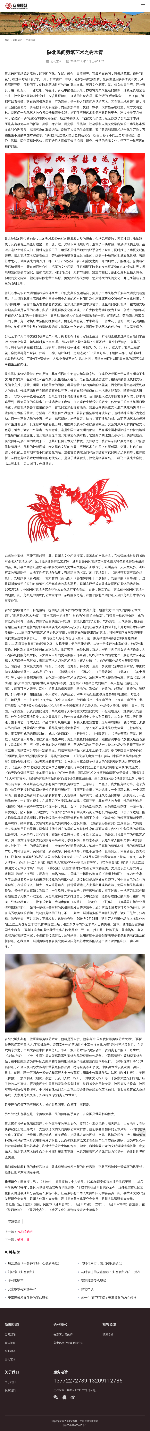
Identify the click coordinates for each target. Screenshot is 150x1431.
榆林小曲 (23, 1239)
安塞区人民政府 (63, 1334)
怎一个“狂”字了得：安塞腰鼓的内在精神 (108, 1298)
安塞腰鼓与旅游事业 (22, 1289)
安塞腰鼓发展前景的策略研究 (28, 1298)
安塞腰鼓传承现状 (93, 1280)
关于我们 (10, 1382)
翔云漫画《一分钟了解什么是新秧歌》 (34, 1263)
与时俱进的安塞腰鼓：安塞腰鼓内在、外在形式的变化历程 (113, 1272)
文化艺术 (56, 61)
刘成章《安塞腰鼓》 (22, 1272)
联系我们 (10, 1390)
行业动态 (10, 1351)
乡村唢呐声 (25, 1232)
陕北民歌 (87, 1289)
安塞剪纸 (14, 1221)
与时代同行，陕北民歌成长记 (101, 1263)
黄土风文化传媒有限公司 (69, 1342)
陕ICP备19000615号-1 (75, 1425)
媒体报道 (10, 1342)
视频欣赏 (107, 1334)
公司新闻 (10, 1334)
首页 (7, 40)
